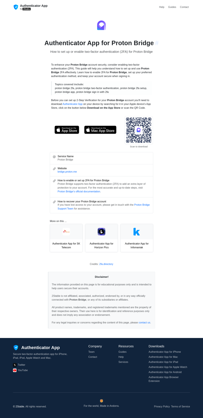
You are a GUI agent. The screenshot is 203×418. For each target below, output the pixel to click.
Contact (184, 7)
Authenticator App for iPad (163, 362)
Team (91, 351)
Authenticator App (72, 104)
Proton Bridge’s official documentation (79, 191)
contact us (144, 322)
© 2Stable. (19, 406)
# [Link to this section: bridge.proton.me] (157, 42)
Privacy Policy (162, 406)
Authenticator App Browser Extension (164, 379)
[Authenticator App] (36, 347)
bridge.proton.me (67, 171)
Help (161, 7)
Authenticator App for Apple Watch (168, 367)
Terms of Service (180, 406)
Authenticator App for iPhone (165, 351)
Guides (172, 7)
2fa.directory (106, 264)
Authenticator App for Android (165, 372)
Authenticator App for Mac (163, 357)
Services (123, 362)
